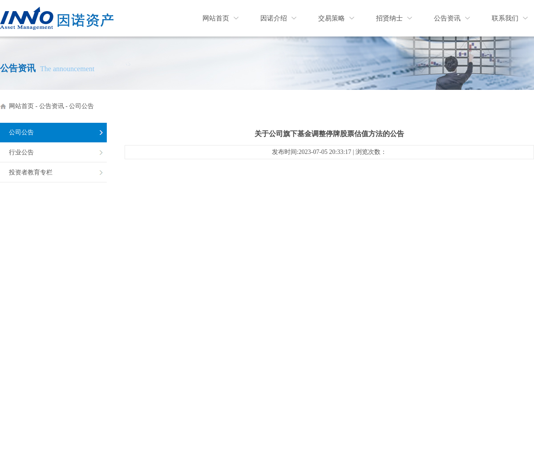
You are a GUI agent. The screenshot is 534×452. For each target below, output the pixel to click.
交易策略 (331, 18)
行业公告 (21, 152)
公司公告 (81, 106)
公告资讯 (447, 18)
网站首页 (215, 18)
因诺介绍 (273, 18)
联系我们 (505, 18)
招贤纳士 (389, 18)
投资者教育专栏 (31, 172)
